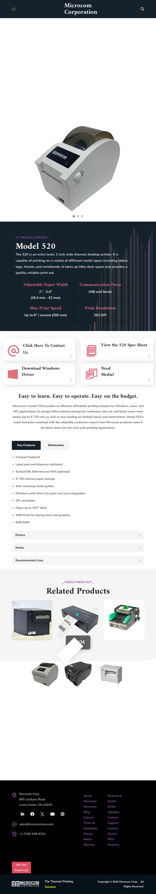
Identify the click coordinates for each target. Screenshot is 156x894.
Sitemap (89, 845)
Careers (88, 818)
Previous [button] (71, 654)
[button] (142, 9)
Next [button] (84, 654)
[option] (78, 630)
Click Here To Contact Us (44, 349)
